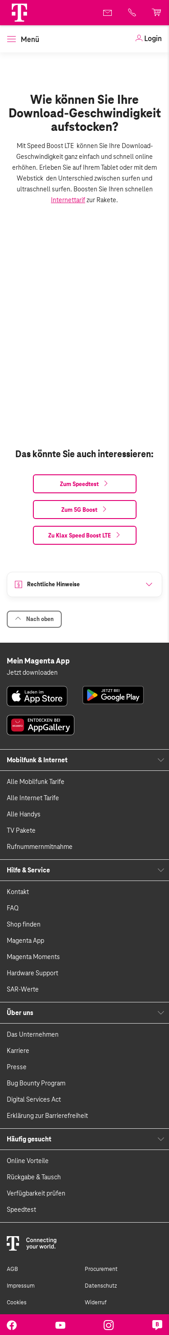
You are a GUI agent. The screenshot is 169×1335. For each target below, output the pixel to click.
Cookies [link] (17, 1302)
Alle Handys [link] (24, 814)
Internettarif (68, 200)
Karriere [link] (18, 1051)
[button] (19, 12)
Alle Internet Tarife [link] (33, 798)
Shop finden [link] (24, 924)
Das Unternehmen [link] (33, 1034)
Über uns (20, 1013)
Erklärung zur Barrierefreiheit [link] (47, 1116)
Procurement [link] (101, 1269)
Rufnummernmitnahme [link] (40, 847)
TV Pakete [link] (21, 830)
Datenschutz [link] (101, 1285)
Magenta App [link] (25, 940)
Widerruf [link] (95, 1302)
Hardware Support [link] (32, 973)
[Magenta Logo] (19, 12)
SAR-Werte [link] (23, 989)
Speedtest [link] (21, 1209)
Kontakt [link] (18, 892)
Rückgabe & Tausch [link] (34, 1177)
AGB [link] (12, 1269)
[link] (148, 39)
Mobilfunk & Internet (37, 760)
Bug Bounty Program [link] (36, 1083)
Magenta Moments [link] (33, 957)
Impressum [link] (21, 1285)
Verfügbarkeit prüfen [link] (36, 1193)
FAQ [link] (12, 908)
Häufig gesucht (29, 1139)
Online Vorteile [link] (28, 1161)
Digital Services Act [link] (34, 1099)
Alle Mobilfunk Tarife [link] (35, 782)
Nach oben (34, 619)
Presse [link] (17, 1067)
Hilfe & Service (28, 870)
